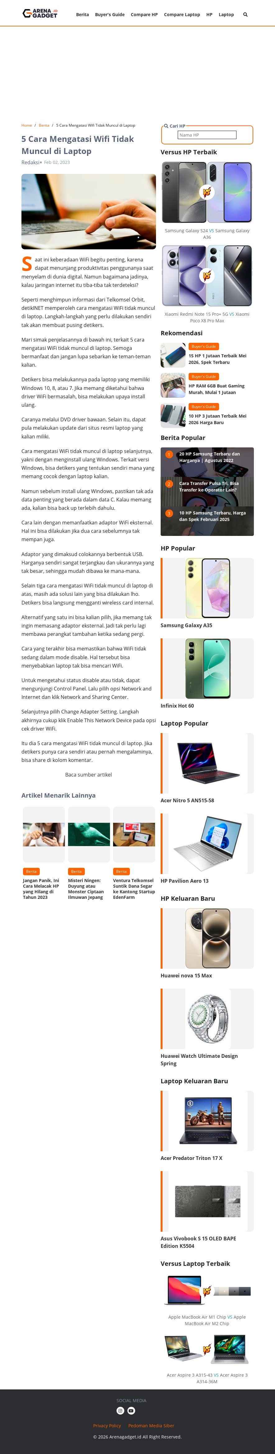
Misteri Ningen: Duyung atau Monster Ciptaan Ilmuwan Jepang (86, 888)
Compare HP (144, 14)
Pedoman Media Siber (151, 1426)
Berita (82, 14)
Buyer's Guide (110, 14)
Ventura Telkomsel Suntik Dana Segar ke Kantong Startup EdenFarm (134, 888)
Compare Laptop (182, 14)
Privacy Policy (107, 1426)
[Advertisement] (137, 74)
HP (209, 14)
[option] (43, 855)
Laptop (226, 14)
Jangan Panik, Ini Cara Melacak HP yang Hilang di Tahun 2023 (41, 888)
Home (26, 125)
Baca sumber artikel (88, 774)
